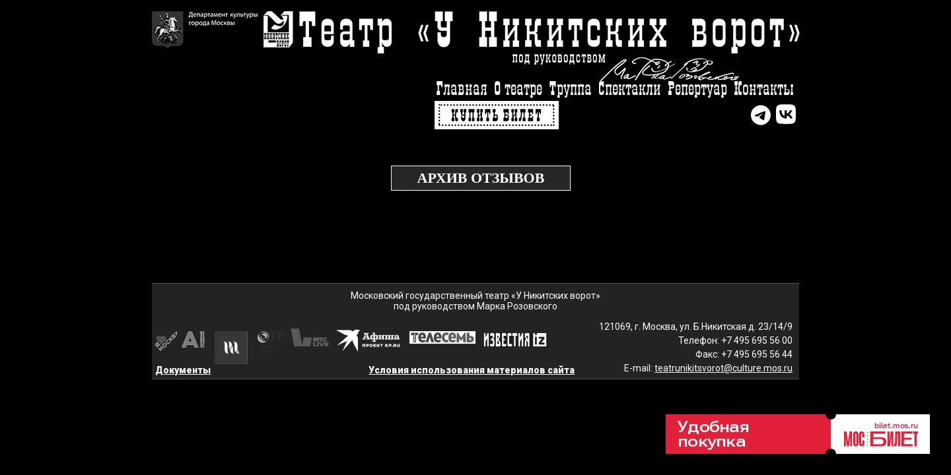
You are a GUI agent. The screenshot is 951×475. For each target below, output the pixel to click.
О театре (518, 89)
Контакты (764, 89)
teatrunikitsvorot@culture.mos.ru (723, 368)
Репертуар (697, 89)
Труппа (570, 89)
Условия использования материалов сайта (472, 370)
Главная (461, 89)
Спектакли (629, 89)
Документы (183, 370)
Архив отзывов (481, 178)
